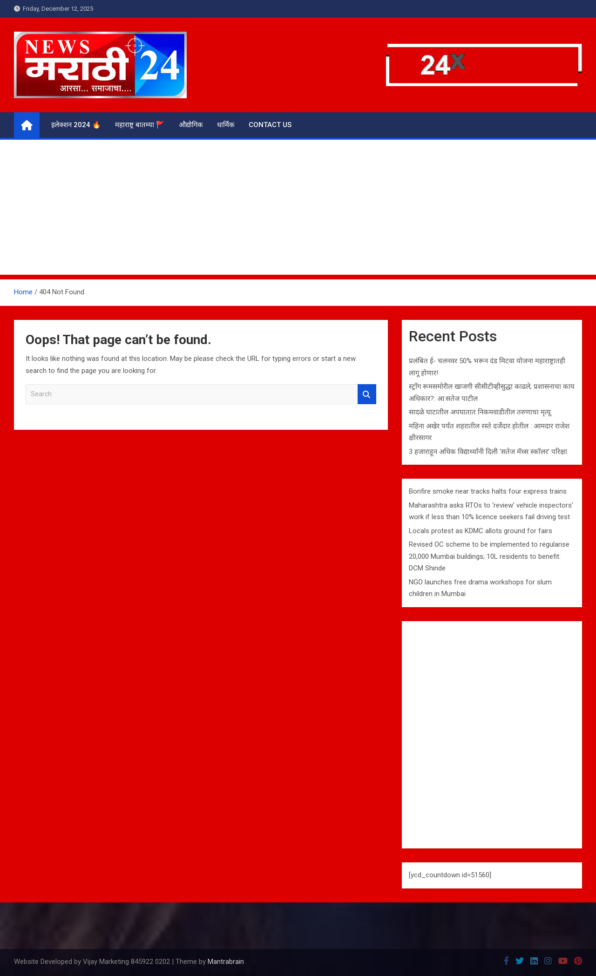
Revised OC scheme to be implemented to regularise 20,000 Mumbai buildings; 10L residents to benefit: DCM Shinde (489, 556)
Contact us (270, 125)
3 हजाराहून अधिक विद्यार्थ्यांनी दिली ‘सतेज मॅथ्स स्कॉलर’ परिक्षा (488, 451)
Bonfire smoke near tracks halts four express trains (488, 491)
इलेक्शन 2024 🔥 (76, 125)
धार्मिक (226, 125)
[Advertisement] (298, 209)
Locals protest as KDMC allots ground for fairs (480, 531)
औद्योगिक (191, 125)
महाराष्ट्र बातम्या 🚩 (140, 125)
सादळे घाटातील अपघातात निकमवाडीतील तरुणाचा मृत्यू (480, 412)
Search (367, 394)
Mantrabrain (226, 961)
